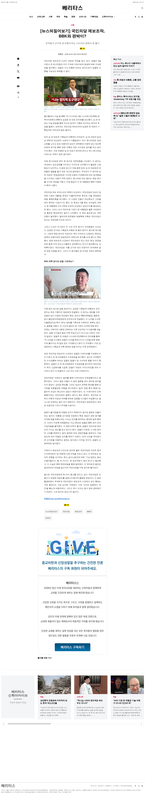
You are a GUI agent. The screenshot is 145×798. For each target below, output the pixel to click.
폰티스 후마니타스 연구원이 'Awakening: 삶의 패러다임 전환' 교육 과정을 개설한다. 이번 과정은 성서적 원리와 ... (127, 105)
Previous (3, 723)
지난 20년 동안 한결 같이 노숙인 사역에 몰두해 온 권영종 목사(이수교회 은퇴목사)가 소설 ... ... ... (126, 72)
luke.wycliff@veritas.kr (60, 499)
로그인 (141, 2)
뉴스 (31, 17)
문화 (73, 17)
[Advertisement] (72, 754)
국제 (58, 17)
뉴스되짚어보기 (52, 511)
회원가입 (135, 2)
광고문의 (101, 786)
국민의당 (66, 511)
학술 (66, 17)
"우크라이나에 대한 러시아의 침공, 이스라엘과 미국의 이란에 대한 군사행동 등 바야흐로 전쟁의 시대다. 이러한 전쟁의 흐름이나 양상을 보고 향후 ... (53, 711)
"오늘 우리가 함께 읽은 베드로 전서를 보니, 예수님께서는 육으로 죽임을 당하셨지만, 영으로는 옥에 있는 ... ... (127, 124)
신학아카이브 (107, 17)
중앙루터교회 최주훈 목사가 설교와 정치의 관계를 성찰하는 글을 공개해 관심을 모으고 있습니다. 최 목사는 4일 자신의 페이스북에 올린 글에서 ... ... (91, 711)
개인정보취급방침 (126, 786)
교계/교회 (41, 17)
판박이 (48, 518)
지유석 (60, 54)
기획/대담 (94, 17)
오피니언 (82, 17)
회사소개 (93, 786)
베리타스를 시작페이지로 (9, 2)
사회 (50, 17)
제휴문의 (108, 786)
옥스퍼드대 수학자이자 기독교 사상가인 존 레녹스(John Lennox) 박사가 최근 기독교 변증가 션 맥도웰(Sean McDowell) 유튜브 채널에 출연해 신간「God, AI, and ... (127, 711)
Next (141, 723)
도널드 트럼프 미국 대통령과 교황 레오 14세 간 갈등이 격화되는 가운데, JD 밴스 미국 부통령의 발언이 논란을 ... (127, 88)
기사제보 (116, 786)
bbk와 (89, 511)
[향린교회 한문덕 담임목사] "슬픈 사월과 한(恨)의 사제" (126, 116)
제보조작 (78, 511)
